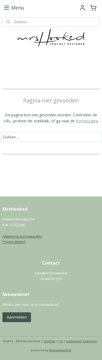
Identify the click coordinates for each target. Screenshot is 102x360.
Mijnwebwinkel (60, 350)
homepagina (87, 120)
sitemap (49, 341)
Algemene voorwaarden (22, 236)
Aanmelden (17, 317)
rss (61, 341)
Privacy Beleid (13, 241)
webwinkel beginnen (81, 341)
